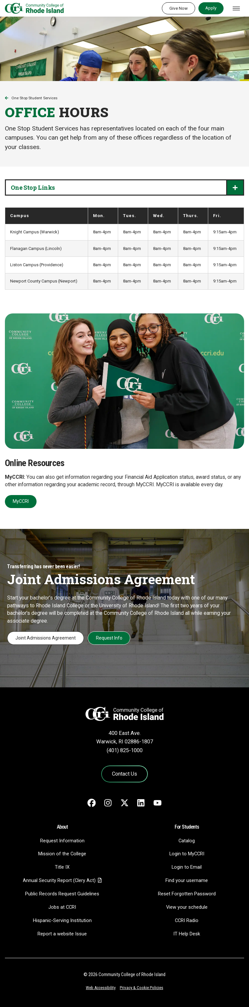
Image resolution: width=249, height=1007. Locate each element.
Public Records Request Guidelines (62, 894)
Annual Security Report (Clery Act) (59, 880)
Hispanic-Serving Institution (62, 920)
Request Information (62, 841)
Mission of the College (62, 854)
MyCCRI (21, 501)
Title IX (62, 867)
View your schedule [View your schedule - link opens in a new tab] (187, 907)
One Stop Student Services (34, 98)
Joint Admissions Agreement (45, 638)
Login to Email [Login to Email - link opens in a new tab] (187, 867)
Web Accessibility (101, 987)
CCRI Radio (186, 920)
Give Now (178, 8)
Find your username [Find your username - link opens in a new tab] (186, 880)
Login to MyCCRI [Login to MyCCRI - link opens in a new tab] (186, 854)
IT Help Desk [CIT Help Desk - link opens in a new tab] (186, 934)
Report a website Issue (62, 934)
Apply (210, 7)
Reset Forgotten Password (187, 894)
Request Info (109, 638)
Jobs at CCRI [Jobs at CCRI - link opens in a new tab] (62, 907)
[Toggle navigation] (236, 8)
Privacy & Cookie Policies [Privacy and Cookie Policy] (141, 987)
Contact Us (124, 774)
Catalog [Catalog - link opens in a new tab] (187, 841)
